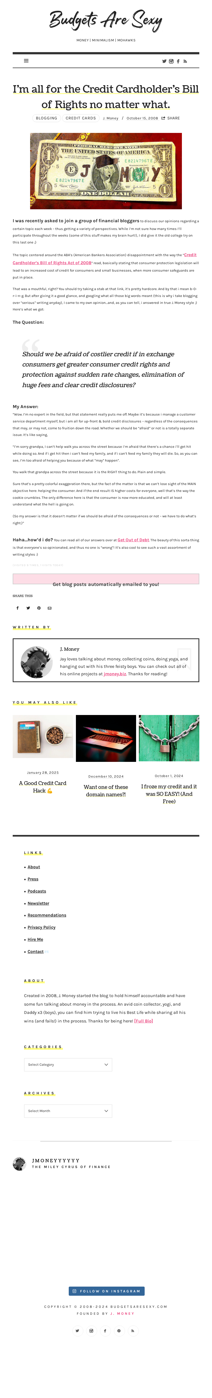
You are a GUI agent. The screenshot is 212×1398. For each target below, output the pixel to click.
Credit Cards (77, 146)
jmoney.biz (115, 700)
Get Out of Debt (130, 566)
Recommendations (47, 941)
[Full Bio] (143, 1046)
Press (33, 905)
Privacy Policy (41, 953)
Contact (36, 977)
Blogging (43, 146)
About (34, 893)
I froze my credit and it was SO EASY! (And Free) (169, 820)
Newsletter (38, 929)
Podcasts (37, 917)
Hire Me (35, 965)
